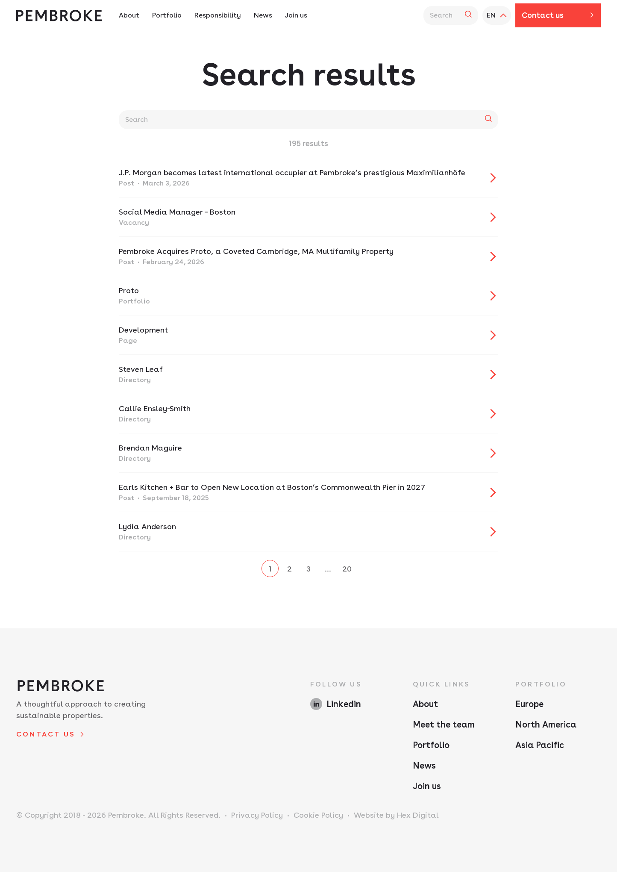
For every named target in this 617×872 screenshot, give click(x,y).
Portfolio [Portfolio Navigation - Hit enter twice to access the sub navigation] (167, 15)
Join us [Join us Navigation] (296, 15)
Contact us (543, 15)
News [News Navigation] (263, 15)
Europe (529, 704)
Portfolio (431, 745)
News (424, 765)
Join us (427, 786)
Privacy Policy (257, 814)
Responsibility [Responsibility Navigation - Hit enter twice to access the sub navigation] (217, 15)
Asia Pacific (539, 745)
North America (545, 724)
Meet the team (444, 724)
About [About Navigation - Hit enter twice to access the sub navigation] (129, 15)
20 (347, 568)
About (425, 704)
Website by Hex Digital (396, 814)
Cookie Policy (318, 814)
